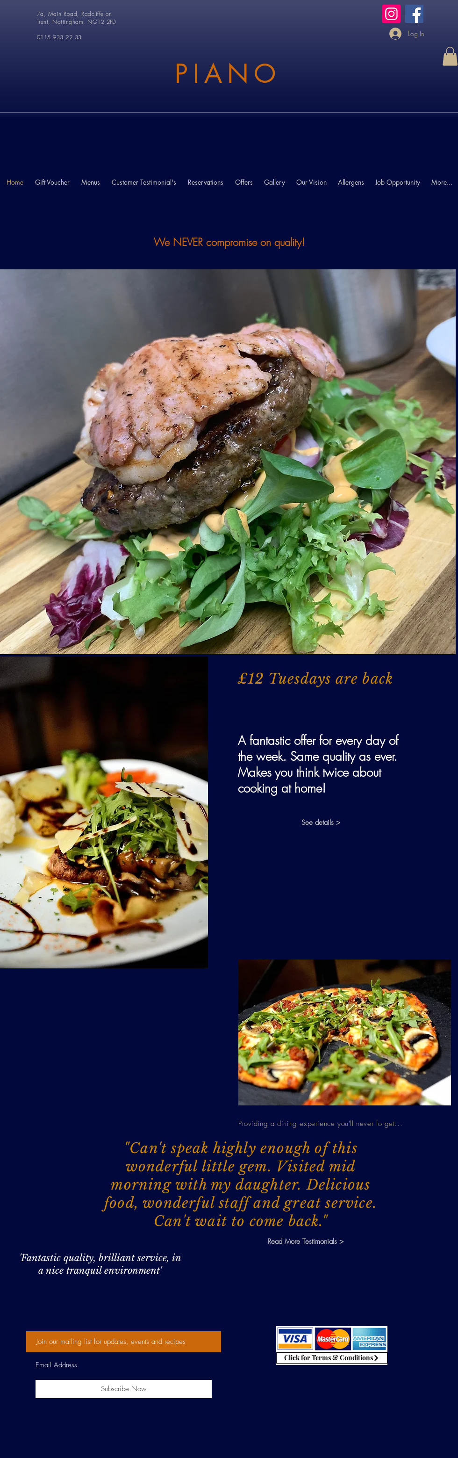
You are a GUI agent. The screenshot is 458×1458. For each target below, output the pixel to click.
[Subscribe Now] (124, 1389)
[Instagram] (391, 14)
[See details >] (320, 823)
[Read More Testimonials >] (305, 1242)
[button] (450, 56)
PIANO (228, 73)
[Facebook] (414, 14)
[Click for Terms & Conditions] (331, 1358)
